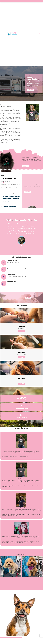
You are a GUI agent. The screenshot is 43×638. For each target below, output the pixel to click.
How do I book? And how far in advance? (9, 179)
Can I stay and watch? (7, 204)
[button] (39, 34)
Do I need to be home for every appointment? (10, 201)
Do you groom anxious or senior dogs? (11, 198)
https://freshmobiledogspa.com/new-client (8, 182)
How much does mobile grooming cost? (11, 196)
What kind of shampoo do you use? (10, 206)
